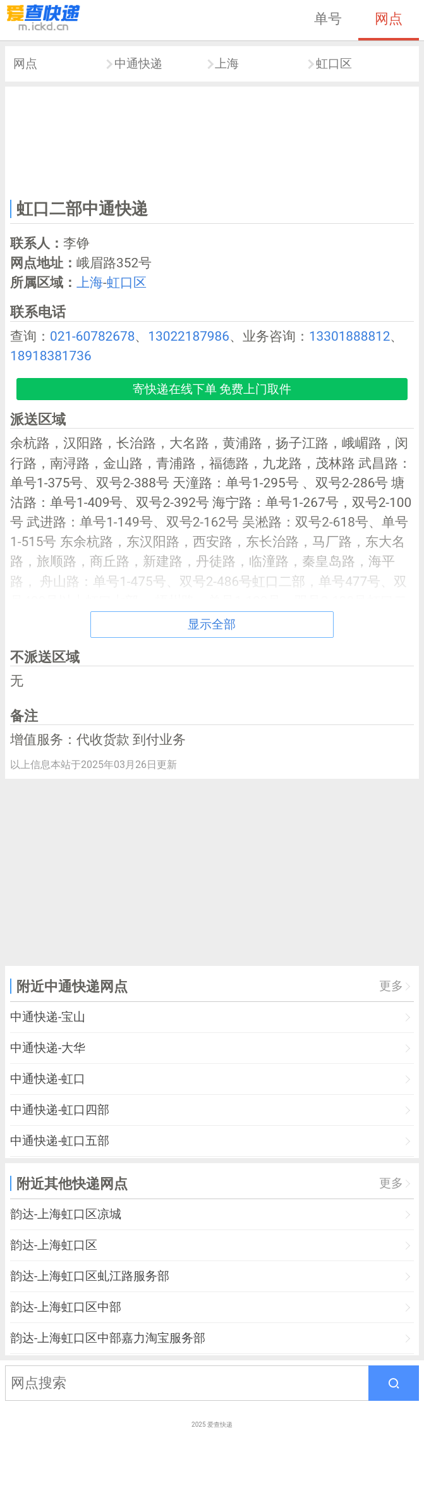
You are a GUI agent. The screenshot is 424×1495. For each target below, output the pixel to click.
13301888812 (350, 336)
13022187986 (188, 336)
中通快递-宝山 (47, 1017)
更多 (391, 986)
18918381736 (51, 355)
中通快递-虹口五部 (59, 1140)
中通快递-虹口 (47, 1078)
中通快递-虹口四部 (59, 1109)
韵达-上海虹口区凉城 (65, 1214)
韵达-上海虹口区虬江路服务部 (89, 1276)
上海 (227, 63)
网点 (389, 18)
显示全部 (212, 624)
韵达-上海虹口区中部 (65, 1307)
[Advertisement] (212, 141)
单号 (328, 18)
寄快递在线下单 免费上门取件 (212, 389)
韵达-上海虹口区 (53, 1245)
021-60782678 (92, 336)
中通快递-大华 (47, 1047)
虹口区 (334, 63)
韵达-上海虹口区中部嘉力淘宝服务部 (107, 1338)
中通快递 (138, 63)
